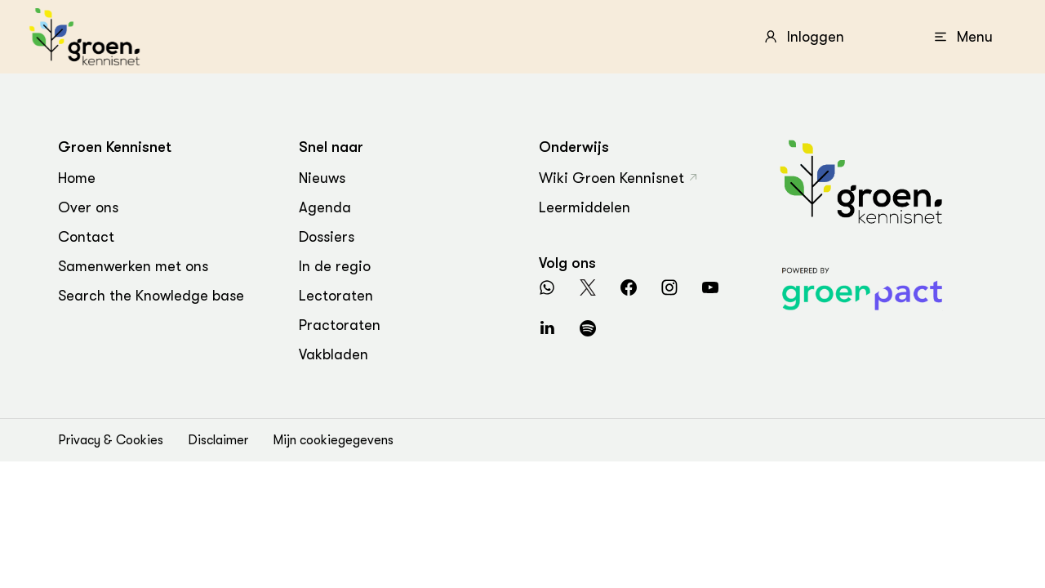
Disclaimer (218, 440)
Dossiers (326, 237)
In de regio (335, 266)
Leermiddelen (584, 207)
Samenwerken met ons (133, 266)
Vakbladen (333, 354)
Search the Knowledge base (151, 295)
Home (77, 178)
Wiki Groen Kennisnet (611, 178)
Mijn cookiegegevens (333, 440)
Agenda (325, 207)
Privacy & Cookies (110, 440)
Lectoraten (336, 295)
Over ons (88, 207)
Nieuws (322, 178)
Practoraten (339, 325)
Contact (86, 237)
